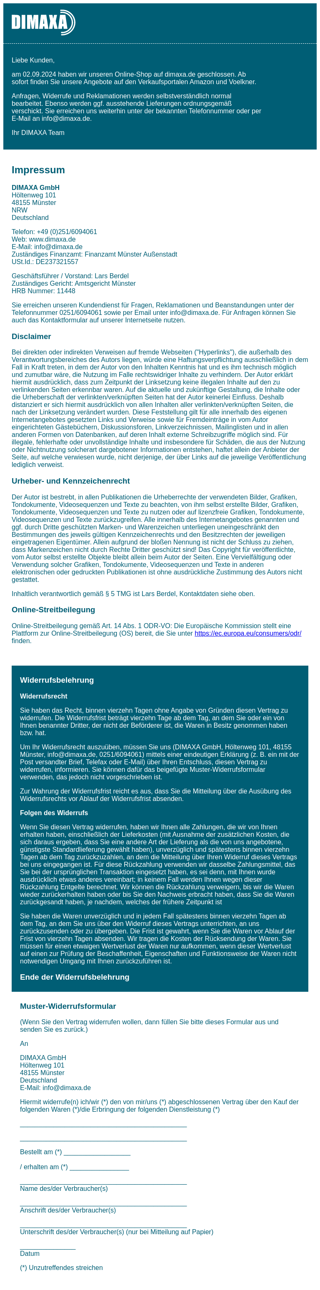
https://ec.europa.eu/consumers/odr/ (248, 633)
